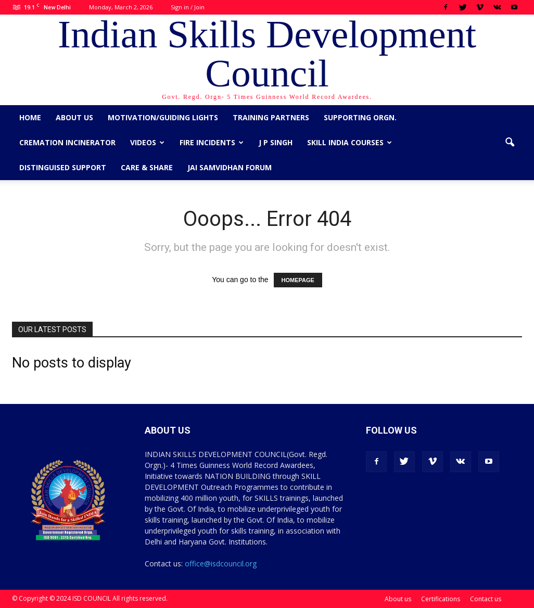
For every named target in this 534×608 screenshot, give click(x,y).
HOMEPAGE (298, 280)
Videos (147, 142)
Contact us (485, 598)
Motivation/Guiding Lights (163, 117)
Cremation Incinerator (67, 142)
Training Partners (271, 117)
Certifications (440, 598)
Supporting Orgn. (360, 117)
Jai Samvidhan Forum (229, 167)
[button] (509, 142)
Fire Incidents (212, 142)
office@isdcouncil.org (221, 563)
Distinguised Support (62, 167)
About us (74, 117)
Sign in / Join (188, 7)
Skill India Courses (349, 142)
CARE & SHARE (147, 167)
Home (30, 117)
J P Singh (276, 142)
